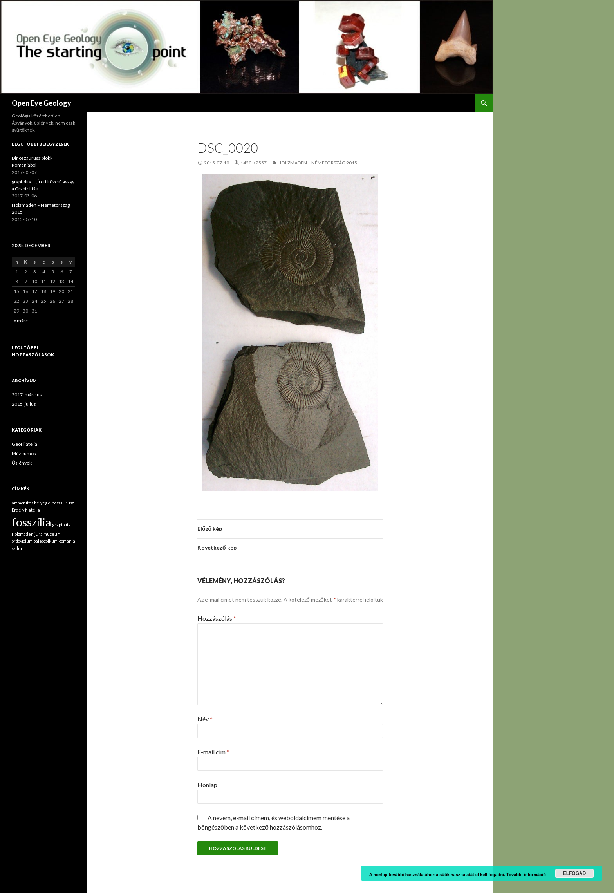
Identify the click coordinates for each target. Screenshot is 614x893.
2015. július (24, 404)
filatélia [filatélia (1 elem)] (32, 509)
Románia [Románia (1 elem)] (66, 541)
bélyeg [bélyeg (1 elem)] (40, 502)
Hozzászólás (216, 618)
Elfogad (574, 873)
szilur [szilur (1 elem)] (17, 548)
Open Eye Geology (41, 103)
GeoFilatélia (24, 444)
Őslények (22, 463)
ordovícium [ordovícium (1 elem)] (22, 541)
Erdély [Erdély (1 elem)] (18, 509)
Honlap (207, 784)
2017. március (27, 395)
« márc (21, 321)
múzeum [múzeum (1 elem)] (52, 534)
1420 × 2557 (253, 163)
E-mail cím (213, 752)
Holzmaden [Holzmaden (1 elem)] (23, 534)
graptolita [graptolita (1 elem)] (61, 524)
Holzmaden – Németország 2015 (317, 163)
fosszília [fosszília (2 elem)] (31, 522)
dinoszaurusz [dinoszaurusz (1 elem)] (61, 502)
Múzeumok (24, 453)
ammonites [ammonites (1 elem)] (22, 502)
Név (205, 719)
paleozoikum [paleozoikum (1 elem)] (45, 541)
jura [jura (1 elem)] (38, 534)
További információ (526, 874)
